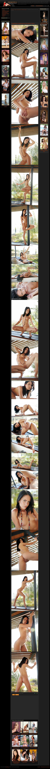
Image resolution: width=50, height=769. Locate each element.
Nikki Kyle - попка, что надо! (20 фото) (5, 35)
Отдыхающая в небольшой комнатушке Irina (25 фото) (44, 80)
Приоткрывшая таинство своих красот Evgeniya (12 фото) (44, 150)
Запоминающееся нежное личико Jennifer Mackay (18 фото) (44, 51)
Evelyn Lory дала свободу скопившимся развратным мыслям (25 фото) (16, 762)
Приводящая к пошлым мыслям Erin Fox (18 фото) (33, 747)
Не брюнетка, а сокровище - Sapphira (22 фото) (44, 136)
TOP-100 (32, 5)
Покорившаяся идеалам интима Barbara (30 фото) (16, 733)
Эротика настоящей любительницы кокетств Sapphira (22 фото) (44, 108)
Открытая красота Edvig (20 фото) (5, 48)
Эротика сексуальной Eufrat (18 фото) (5, 106)
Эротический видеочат (39, 5)
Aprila (13, 694)
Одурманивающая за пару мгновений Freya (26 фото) (44, 23)
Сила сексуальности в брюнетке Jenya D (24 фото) (44, 122)
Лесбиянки (4, 14)
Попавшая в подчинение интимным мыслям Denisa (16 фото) (25, 747)
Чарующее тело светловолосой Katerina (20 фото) (44, 93)
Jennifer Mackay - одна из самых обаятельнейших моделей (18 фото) (44, 65)
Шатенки (17, 694)
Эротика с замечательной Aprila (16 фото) (25, 761)
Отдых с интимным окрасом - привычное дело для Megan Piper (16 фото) (5, 91)
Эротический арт (5, 12)
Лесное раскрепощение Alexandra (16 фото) (5, 78)
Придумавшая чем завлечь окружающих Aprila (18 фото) (33, 733)
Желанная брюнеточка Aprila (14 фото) (33, 761)
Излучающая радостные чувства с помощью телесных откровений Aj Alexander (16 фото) (5, 63)
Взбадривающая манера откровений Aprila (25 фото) (25, 733)
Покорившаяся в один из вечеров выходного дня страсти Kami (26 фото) (16, 747)
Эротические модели (5, 11)
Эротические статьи (5, 13)
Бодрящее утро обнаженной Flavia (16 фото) (44, 37)
